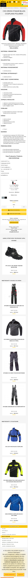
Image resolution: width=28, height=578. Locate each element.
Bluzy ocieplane (6, 536)
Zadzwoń (20, 574)
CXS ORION (15, 185)
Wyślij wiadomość (10, 574)
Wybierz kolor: (14, 195)
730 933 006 (14, 230)
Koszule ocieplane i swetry (9, 534)
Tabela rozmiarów (14, 200)
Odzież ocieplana (14, 526)
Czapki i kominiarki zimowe (8, 546)
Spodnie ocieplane (6, 540)
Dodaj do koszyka (15, 210)
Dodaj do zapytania (14, 213)
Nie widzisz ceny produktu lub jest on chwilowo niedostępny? (14, 551)
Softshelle (5, 530)
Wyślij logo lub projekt (14, 222)
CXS (16, 180)
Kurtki (3, 532)
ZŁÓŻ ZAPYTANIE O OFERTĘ (3, 5)
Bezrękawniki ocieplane (8, 538)
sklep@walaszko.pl (14, 232)
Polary (4, 528)
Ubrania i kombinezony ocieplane (10, 542)
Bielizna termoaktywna (8, 544)
